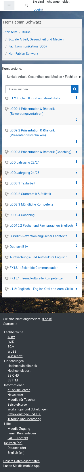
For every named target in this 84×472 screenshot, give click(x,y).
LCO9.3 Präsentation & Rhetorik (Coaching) (40, 152)
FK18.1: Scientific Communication (34, 268)
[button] (26, 5)
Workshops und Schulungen (28, 409)
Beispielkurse (17, 404)
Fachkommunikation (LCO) (27, 46)
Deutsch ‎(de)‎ (13, 443)
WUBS (12, 352)
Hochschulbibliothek (22, 366)
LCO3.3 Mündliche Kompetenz (31, 204)
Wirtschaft (15, 356)
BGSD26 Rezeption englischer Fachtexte (38, 236)
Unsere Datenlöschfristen (21, 461)
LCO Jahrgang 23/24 (25, 162)
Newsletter (15, 395)
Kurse (26, 32)
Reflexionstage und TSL (24, 414)
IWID (11, 342)
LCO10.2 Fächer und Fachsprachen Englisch (41, 226)
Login (38, 9)
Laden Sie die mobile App (21, 466)
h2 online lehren (19, 390)
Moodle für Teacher (21, 400)
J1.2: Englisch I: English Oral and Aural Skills (41, 289)
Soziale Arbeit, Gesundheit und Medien (36, 39)
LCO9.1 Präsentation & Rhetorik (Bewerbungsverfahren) (32, 111)
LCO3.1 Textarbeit (22, 183)
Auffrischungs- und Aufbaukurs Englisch (38, 257)
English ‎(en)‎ (16, 453)
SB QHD (13, 375)
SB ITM (13, 380)
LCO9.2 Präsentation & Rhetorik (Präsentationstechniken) (32, 132)
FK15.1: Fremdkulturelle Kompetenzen (37, 278)
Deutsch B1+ (19, 247)
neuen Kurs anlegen (22, 433)
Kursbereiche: (12, 69)
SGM (11, 347)
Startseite (10, 32)
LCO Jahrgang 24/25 (25, 173)
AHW (11, 337)
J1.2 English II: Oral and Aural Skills (35, 98)
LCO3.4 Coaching (22, 215)
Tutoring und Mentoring (24, 419)
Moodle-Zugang (19, 429)
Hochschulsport (19, 371)
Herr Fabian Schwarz (23, 54)
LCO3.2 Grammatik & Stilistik (30, 194)
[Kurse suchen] (38, 89)
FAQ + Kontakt (18, 438)
